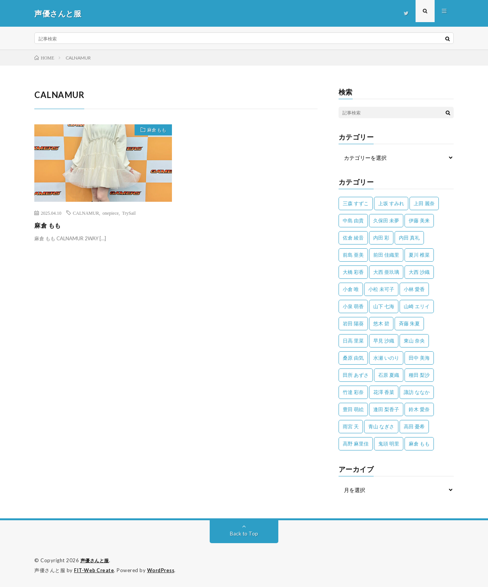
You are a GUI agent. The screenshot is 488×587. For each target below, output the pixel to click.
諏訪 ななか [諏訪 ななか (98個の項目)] (417, 392)
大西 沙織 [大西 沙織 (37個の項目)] (419, 272)
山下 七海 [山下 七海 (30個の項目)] (383, 306)
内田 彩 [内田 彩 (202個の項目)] (381, 238)
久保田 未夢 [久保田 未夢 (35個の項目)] (386, 220)
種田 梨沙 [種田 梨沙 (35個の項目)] (419, 375)
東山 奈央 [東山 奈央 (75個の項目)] (414, 341)
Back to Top (244, 533)
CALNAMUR (86, 213)
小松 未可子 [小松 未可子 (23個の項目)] (381, 289)
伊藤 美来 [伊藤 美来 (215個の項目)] (419, 220)
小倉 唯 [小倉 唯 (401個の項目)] (351, 289)
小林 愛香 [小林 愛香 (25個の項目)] (414, 289)
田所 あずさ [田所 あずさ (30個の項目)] (356, 375)
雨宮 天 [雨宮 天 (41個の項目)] (351, 426)
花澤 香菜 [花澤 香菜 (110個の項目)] (383, 392)
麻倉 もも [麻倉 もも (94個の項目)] (419, 444)
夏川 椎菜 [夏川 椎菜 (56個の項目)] (419, 255)
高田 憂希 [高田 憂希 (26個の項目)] (414, 426)
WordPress (163, 570)
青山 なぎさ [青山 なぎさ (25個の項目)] (381, 426)
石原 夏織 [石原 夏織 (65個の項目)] (388, 375)
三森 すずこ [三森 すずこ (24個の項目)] (356, 203)
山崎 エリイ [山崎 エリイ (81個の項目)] (417, 306)
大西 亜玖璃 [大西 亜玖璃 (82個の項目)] (386, 272)
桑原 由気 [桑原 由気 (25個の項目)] (353, 358)
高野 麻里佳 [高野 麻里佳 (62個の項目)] (356, 444)
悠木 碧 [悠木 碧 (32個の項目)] (381, 323)
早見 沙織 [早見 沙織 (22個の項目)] (383, 341)
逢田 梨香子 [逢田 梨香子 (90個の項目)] (386, 409)
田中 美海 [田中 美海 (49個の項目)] (419, 358)
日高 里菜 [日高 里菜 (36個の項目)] (353, 341)
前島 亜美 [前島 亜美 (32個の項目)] (353, 255)
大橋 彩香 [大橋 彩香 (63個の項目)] (353, 272)
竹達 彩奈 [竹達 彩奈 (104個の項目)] (353, 392)
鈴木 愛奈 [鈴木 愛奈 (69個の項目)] (419, 409)
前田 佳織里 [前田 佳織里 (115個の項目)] (386, 255)
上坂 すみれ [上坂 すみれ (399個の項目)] (391, 203)
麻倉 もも (153, 131)
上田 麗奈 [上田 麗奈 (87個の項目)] (424, 203)
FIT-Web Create (94, 570)
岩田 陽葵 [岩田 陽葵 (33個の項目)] (353, 323)
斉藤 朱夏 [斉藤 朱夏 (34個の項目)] (409, 323)
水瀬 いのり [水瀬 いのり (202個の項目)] (386, 358)
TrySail (129, 213)
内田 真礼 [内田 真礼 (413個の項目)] (409, 238)
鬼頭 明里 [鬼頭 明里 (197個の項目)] (388, 444)
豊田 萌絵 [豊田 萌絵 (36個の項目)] (353, 409)
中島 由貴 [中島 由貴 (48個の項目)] (353, 220)
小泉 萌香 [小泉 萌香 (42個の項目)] (353, 306)
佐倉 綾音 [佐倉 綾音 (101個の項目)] (353, 238)
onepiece (111, 213)
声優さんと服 (95, 560)
